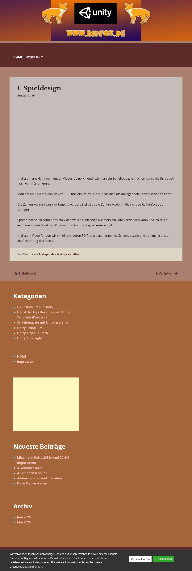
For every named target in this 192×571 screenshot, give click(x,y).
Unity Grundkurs (29, 328)
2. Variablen (164, 273)
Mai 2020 (24, 522)
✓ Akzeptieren (163, 558)
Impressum (35, 57)
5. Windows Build (30, 468)
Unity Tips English (30, 338)
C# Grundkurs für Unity (35, 307)
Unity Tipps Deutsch (32, 333)
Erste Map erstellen (32, 483)
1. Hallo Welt (28, 273)
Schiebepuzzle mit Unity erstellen (57, 254)
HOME (18, 57)
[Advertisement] (46, 404)
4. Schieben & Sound (32, 473)
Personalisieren (140, 559)
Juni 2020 (24, 517)
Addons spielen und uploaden (39, 478)
